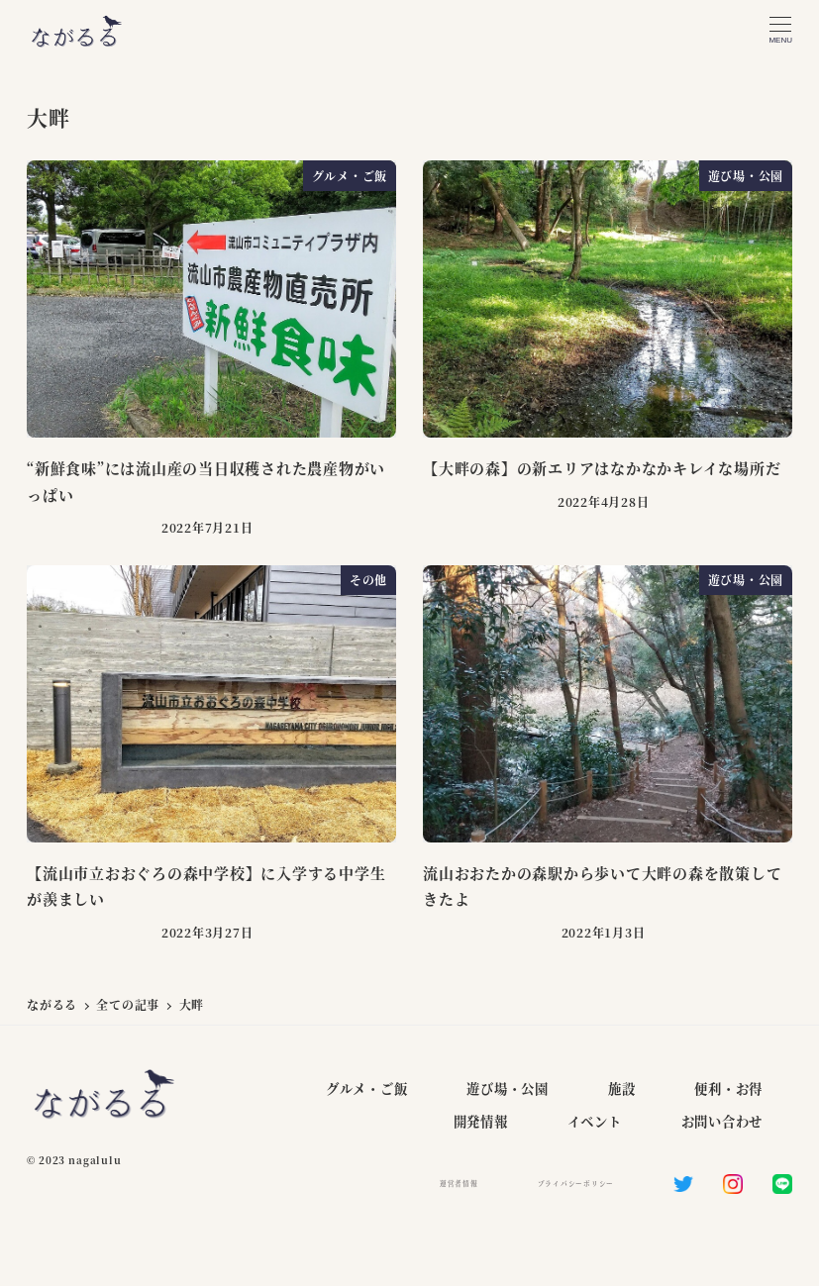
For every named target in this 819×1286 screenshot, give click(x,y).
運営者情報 (459, 1183)
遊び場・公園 (507, 1088)
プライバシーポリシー (576, 1183)
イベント (594, 1121)
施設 (622, 1088)
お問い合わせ (722, 1121)
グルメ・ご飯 (367, 1088)
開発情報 (481, 1121)
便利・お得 (728, 1088)
